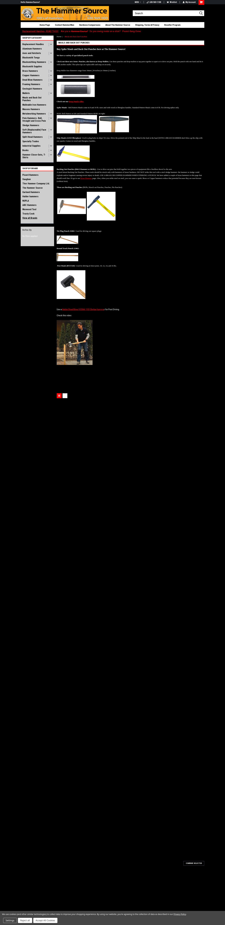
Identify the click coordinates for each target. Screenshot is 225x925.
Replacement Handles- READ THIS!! (40, 31)
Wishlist (172, 2)
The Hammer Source (32, 187)
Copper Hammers (30, 75)
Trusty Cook (28, 213)
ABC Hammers (29, 205)
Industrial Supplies (31, 145)
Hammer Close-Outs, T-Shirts (33, 156)
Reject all (25, 920)
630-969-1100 (154, 2)
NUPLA (25, 200)
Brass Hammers (30, 71)
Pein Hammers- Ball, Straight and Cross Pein (34, 119)
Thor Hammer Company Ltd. (36, 183)
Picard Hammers (30, 175)
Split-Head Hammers (32, 137)
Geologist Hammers (32, 88)
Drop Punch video (76, 101)
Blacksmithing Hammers (34, 62)
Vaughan (26, 179)
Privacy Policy (179, 914)
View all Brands (29, 218)
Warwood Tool (29, 209)
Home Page (45, 25)
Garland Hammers (31, 192)
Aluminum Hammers (32, 48)
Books (25, 150)
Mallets (26, 93)
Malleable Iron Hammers (34, 104)
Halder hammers (30, 196)
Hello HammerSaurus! (30, 2)
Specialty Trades (30, 141)
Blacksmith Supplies (32, 66)
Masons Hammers (31, 109)
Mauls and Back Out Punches (31, 99)
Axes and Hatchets (31, 53)
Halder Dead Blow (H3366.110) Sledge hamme (83, 309)
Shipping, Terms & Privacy (147, 25)
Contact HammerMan (64, 25)
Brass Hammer (86, 178)
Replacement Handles (33, 44)
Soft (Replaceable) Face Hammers (34, 131)
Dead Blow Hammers (32, 79)
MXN (138, 2)
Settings (10, 920)
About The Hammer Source (117, 25)
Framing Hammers (31, 84)
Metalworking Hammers (34, 113)
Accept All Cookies (45, 920)
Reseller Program (172, 25)
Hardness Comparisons (89, 25)
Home (59, 37)
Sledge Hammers (30, 125)
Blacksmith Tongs (31, 57)
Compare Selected (194, 863)
